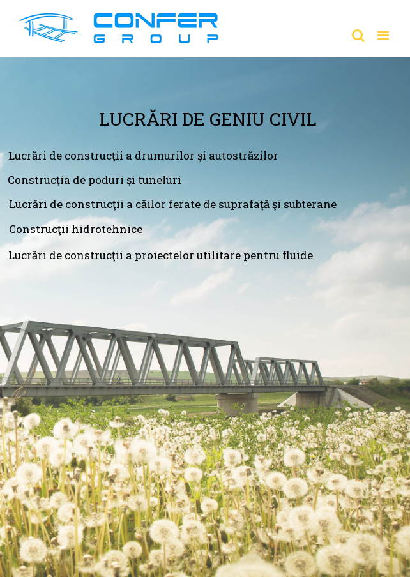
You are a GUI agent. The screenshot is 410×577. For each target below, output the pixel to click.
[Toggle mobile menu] (384, 35)
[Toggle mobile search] (358, 35)
